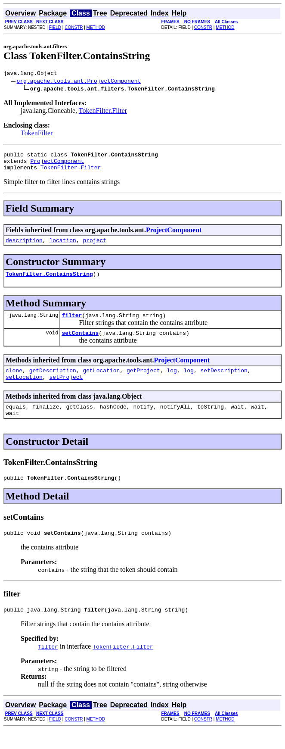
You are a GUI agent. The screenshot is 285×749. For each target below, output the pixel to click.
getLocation (101, 382)
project (94, 246)
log (172, 382)
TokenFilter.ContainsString (49, 281)
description (24, 246)
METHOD (96, 27)
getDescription (52, 382)
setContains (80, 343)
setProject (66, 389)
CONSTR (74, 27)
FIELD (55, 27)
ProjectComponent (57, 165)
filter (72, 324)
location (62, 246)
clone (14, 382)
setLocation (24, 389)
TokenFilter (37, 134)
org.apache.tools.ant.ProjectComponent (79, 82)
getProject (143, 382)
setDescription (224, 382)
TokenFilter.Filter (103, 111)
